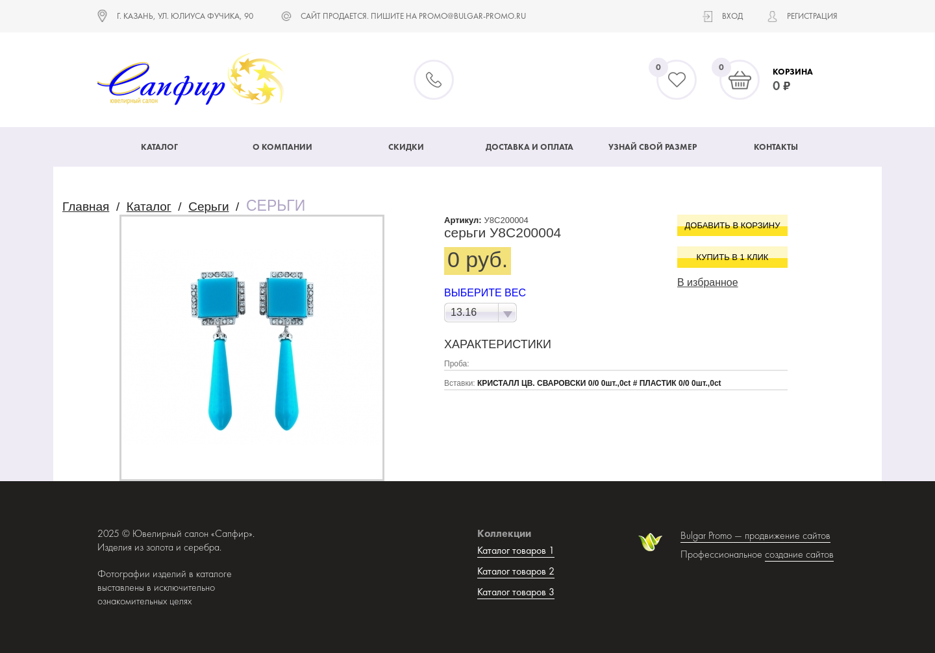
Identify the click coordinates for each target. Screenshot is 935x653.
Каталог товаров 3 (516, 592)
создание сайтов (799, 554)
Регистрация (812, 15)
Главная (85, 206)
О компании (282, 146)
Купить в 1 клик (733, 257)
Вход (732, 15)
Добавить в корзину (732, 225)
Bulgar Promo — (712, 535)
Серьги (208, 206)
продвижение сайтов (787, 535)
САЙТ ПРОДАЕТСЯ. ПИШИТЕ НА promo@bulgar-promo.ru (413, 15)
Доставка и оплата (529, 146)
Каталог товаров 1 (516, 550)
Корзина (793, 71)
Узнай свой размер (652, 146)
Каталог (159, 146)
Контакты (776, 146)
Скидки (406, 146)
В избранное (707, 282)
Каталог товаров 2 (516, 571)
